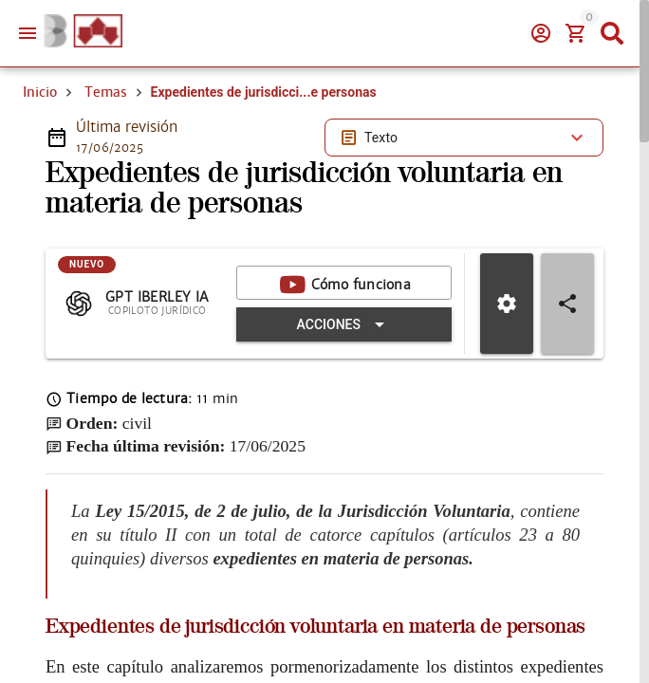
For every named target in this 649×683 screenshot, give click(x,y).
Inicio (40, 92)
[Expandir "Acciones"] (344, 325)
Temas (105, 92)
